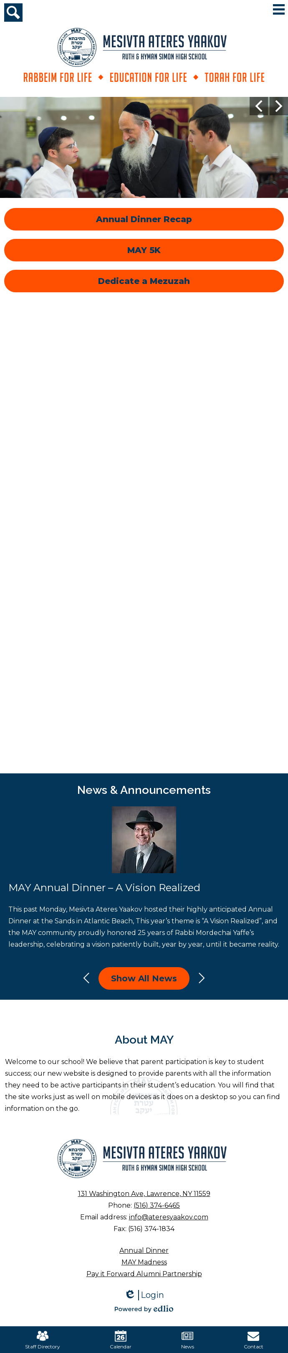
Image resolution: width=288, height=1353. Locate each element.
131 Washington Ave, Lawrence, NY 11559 (144, 1194)
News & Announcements (144, 789)
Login (144, 1295)
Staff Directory (42, 1340)
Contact (253, 1340)
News (187, 1340)
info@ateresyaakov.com (168, 1217)
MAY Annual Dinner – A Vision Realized (104, 888)
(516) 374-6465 (157, 1205)
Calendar (120, 1340)
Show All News (144, 978)
